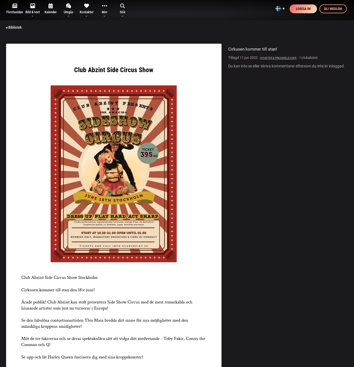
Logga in (303, 9)
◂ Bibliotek (14, 27)
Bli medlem (333, 9)
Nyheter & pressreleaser (278, 58)
